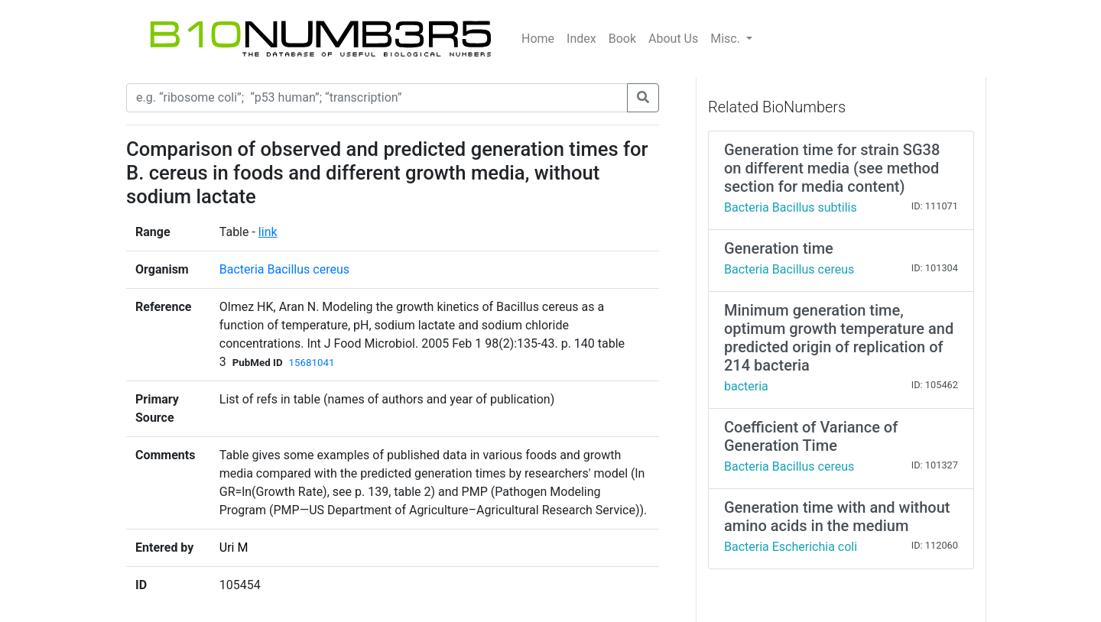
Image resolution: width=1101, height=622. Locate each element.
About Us (673, 38)
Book (622, 38)
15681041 (312, 362)
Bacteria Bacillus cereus (284, 269)
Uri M (233, 547)
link (268, 232)
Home (537, 38)
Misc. (726, 38)
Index (581, 38)
